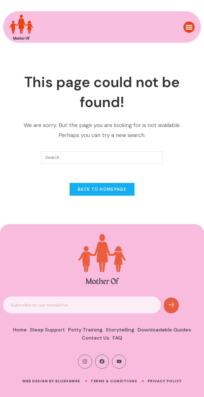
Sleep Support (47, 329)
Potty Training (85, 329)
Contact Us (95, 338)
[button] (189, 24)
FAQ (117, 338)
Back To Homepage (102, 189)
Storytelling (120, 329)
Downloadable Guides (164, 329)
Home (20, 329)
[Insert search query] (102, 157)
